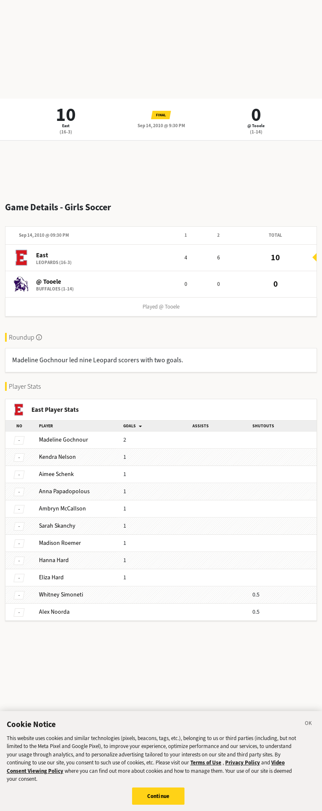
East (66, 125)
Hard (54, 560)
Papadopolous (64, 491)
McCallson (62, 509)
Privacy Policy (242, 768)
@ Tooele (256, 125)
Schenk (56, 474)
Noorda (54, 612)
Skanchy (57, 526)
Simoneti (61, 595)
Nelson (57, 457)
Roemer (60, 543)
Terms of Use (205, 768)
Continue (158, 802)
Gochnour (63, 440)
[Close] (308, 730)
